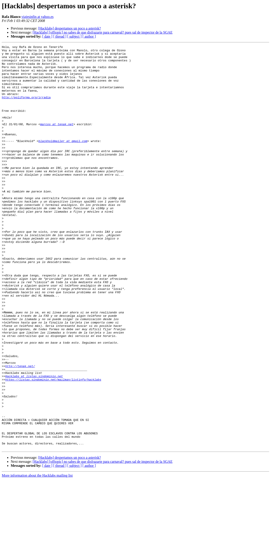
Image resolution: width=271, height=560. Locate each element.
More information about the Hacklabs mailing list (37, 556)
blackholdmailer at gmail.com (62, 160)
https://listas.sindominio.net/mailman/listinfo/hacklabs (53, 447)
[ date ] (47, 36)
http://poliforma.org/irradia (26, 108)
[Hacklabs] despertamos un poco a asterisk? (69, 28)
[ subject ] (74, 36)
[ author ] (89, 36)
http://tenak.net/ (20, 431)
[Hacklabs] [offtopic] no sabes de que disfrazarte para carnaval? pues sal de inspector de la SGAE (103, 32)
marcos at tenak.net (56, 140)
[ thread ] (59, 36)
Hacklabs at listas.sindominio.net (34, 443)
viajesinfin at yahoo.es (37, 17)
